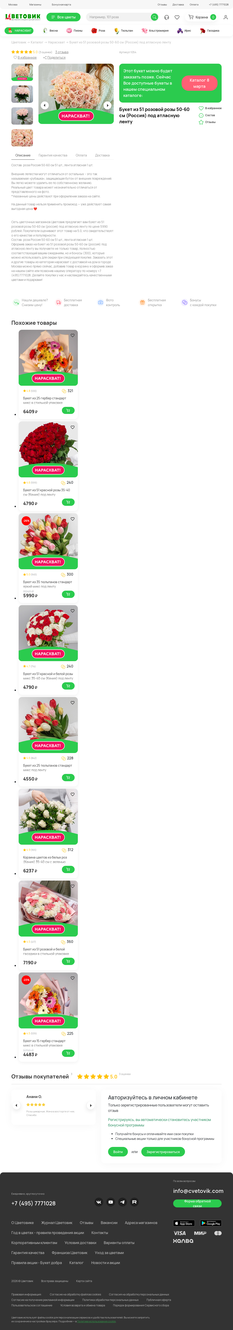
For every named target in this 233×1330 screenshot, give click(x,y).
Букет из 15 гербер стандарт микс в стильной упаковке (44, 1043)
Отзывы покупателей (40, 1076)
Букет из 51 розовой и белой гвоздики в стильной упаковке (46, 951)
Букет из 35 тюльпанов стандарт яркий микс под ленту (47, 584)
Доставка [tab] (102, 155)
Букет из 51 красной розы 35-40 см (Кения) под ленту (46, 492)
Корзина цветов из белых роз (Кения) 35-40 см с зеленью (45, 859)
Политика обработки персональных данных (110, 1300)
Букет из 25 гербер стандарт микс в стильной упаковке (44, 400)
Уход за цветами (109, 1252)
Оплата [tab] (81, 155)
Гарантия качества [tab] (53, 155)
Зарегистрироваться (163, 1152)
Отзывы (162, 4)
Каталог (37, 42)
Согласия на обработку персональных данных (139, 1294)
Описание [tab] (22, 155)
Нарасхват (56, 42)
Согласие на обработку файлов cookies (75, 1294)
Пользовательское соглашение (31, 1305)
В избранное (210, 108)
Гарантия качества (27, 1252)
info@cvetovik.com (198, 1190)
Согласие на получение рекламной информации (42, 1300)
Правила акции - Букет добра (36, 1262)
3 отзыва (61, 52)
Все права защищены (54, 1281)
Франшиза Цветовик (69, 1252)
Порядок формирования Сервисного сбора (141, 1305)
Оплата (194, 4)
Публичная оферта (159, 1300)
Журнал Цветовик (56, 1222)
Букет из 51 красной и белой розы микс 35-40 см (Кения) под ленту (48, 676)
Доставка (178, 4)
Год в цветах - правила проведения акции (47, 1232)
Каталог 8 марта (199, 83)
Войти (118, 1152)
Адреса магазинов (141, 1222)
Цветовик (18, 42)
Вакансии (109, 1222)
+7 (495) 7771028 (33, 1203)
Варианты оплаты (119, 1242)
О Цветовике (22, 1222)
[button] (11, 4)
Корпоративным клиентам (34, 1242)
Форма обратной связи (197, 1203)
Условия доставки (80, 1242)
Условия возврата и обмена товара (82, 1305)
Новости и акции (105, 1262)
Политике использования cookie (96, 1321)
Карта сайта (84, 1281)
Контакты (99, 1232)
